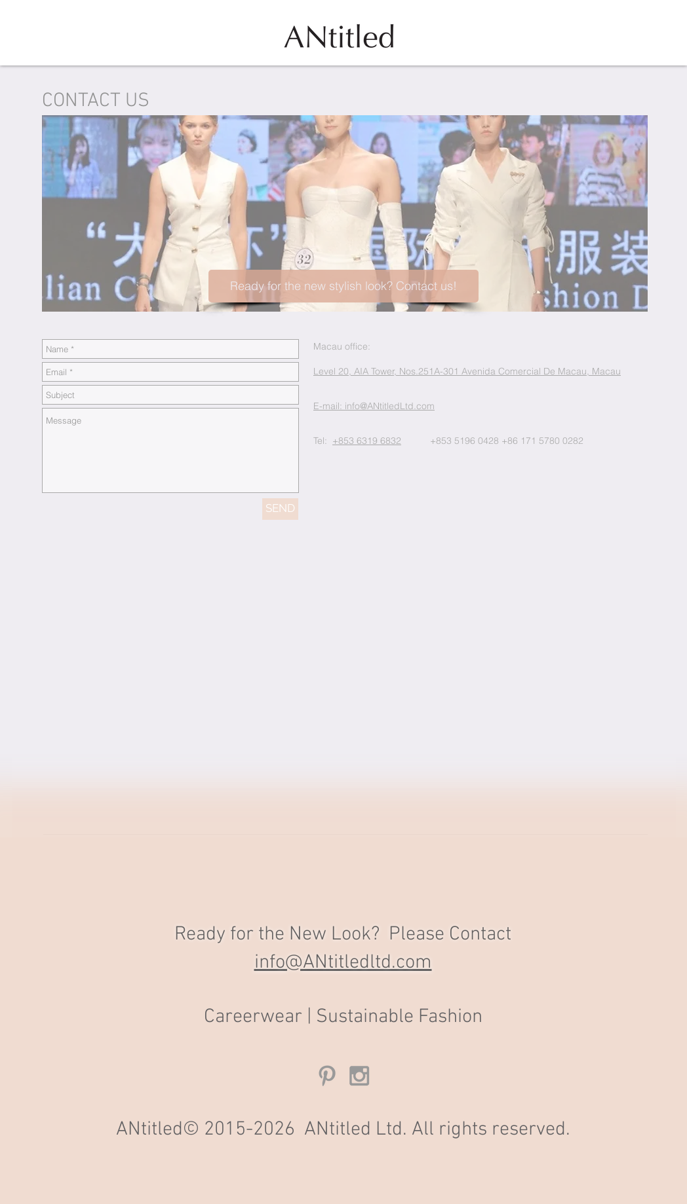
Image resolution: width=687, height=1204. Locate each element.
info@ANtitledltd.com (343, 963)
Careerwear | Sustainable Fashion (343, 1017)
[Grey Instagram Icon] (359, 1075)
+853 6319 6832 (366, 441)
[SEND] (280, 509)
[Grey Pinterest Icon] (327, 1075)
